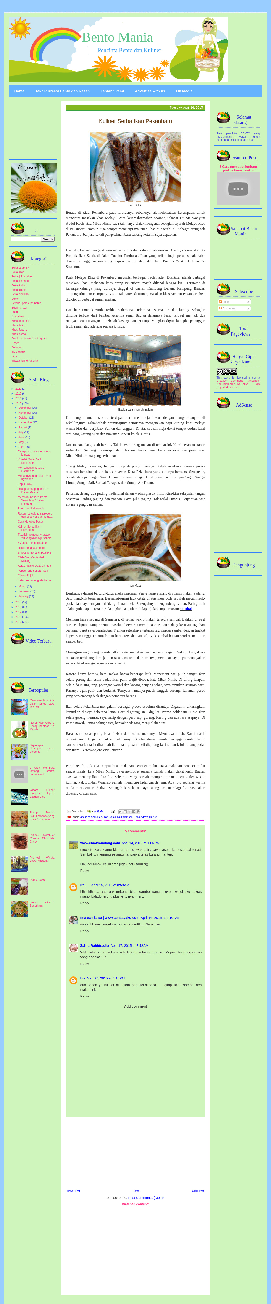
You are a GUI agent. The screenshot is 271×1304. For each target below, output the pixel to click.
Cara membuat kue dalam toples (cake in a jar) (42, 704)
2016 (18, 398)
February (24, 591)
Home (19, 91)
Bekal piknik (19, 289)
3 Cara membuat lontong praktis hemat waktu (42, 771)
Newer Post (73, 1190)
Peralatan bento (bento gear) (29, 338)
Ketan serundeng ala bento (34, 580)
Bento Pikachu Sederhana (42, 904)
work (227, 377)
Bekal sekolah (20, 294)
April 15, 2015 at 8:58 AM (110, 885)
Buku (15, 312)
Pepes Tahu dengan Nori (33, 570)
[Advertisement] (135, 1152)
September (25, 422)
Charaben (18, 316)
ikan (99, 817)
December (25, 407)
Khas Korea (19, 334)
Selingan (17, 347)
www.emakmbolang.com (100, 843)
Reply (84, 870)
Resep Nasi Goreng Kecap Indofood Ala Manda (42, 726)
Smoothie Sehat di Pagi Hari (35, 552)
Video (15, 356)
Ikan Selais (109, 817)
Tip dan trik (18, 351)
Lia (82, 978)
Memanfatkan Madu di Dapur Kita (31, 469)
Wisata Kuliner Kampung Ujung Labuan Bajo (42, 793)
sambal (186, 608)
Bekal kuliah (19, 285)
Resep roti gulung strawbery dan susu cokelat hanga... (35, 515)
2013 (18, 607)
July (21, 432)
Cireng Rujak (26, 575)
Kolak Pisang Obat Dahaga (34, 565)
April (21, 446)
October (23, 417)
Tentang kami (112, 91)
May (21, 442)
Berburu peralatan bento (26, 303)
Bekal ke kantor (21, 281)
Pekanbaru (127, 817)
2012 (18, 612)
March (22, 586)
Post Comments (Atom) (146, 1198)
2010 (18, 622)
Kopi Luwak (25, 484)
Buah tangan (19, 307)
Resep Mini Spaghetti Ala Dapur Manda (33, 490)
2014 (18, 602)
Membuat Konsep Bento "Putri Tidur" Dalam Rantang (32, 500)
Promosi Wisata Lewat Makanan (42, 859)
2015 (18, 403)
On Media (184, 91)
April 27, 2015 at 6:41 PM (106, 978)
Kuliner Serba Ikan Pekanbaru (29, 528)
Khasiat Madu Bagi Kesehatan (29, 461)
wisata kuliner (149, 817)
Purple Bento (37, 880)
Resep (16, 343)
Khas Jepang (20, 329)
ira (118, 817)
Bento (15, 298)
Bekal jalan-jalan (22, 276)
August (23, 427)
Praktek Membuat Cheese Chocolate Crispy (42, 838)
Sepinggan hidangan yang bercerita (42, 749)
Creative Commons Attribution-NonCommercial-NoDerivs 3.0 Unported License (238, 384)
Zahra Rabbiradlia (94, 945)
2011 (18, 617)
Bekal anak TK (20, 267)
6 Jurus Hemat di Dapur (32, 542)
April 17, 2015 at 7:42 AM (129, 945)
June (21, 437)
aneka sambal (88, 817)
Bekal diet (18, 272)
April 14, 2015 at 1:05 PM (140, 843)
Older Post (198, 1190)
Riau (137, 817)
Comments (227, 308)
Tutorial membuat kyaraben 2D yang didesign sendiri (34, 536)
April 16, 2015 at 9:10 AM (160, 918)
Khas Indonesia (21, 321)
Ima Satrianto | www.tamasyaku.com (109, 918)
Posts (224, 302)
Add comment (135, 1006)
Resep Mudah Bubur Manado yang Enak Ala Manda (42, 816)
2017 (18, 393)
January (23, 596)
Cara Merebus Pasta (30, 521)
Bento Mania (117, 37)
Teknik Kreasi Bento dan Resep (62, 91)
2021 (18, 388)
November (25, 412)
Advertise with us (150, 91)
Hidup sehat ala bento (31, 547)
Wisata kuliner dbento (25, 360)
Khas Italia (18, 325)
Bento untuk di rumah (31, 508)
